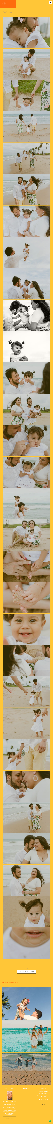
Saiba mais (9, 1114)
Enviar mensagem (44, 1089)
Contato (43, 1100)
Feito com (26, 1122)
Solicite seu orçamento (26, 971)
